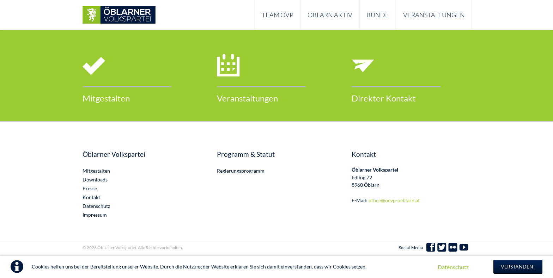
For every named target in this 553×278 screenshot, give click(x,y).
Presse (90, 188)
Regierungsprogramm (241, 171)
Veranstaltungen (247, 98)
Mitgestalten (106, 98)
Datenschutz (453, 267)
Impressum (95, 215)
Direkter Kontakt (384, 98)
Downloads (95, 180)
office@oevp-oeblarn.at (394, 200)
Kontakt (91, 197)
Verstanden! (518, 267)
